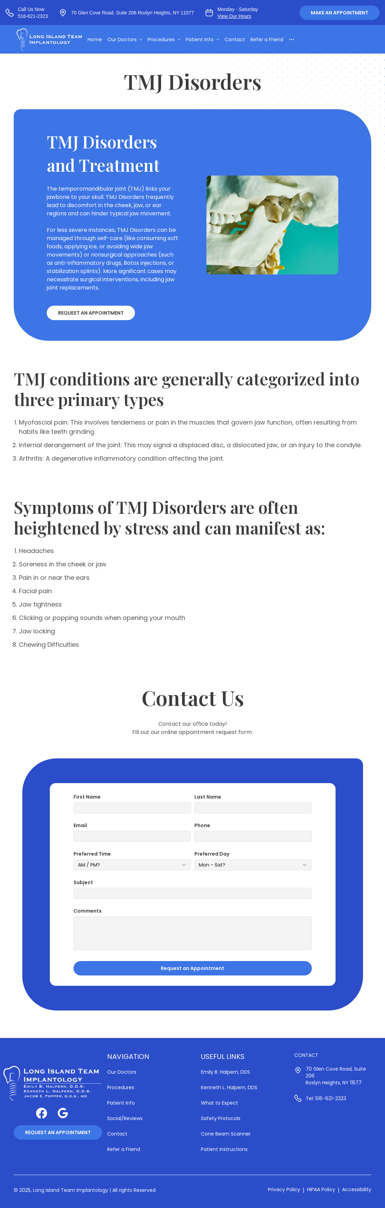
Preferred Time (92, 853)
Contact (238, 39)
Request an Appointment (91, 312)
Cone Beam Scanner (226, 1133)
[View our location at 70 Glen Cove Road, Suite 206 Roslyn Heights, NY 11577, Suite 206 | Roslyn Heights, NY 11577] (126, 13)
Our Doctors (128, 39)
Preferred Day (211, 853)
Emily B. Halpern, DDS (225, 1072)
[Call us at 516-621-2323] (26, 13)
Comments (87, 910)
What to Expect (219, 1102)
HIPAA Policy (321, 1189)
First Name (87, 796)
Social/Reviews (125, 1118)
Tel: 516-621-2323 (326, 1098)
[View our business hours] (231, 13)
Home (98, 39)
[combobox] (132, 864)
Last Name (207, 796)
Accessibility (356, 1189)
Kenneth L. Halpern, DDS (229, 1087)
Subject (83, 882)
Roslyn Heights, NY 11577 (334, 1082)
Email (80, 825)
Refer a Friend (269, 39)
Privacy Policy (284, 1189)
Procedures (167, 39)
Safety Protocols (220, 1118)
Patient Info (205, 39)
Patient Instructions (224, 1149)
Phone (202, 825)
